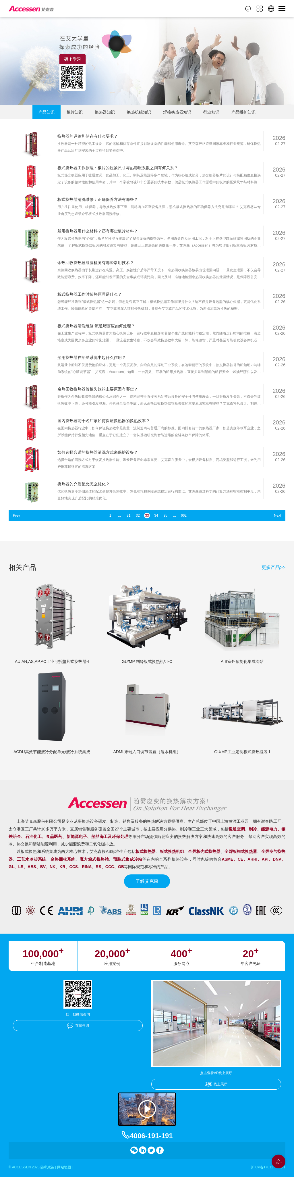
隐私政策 (47, 1167)
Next (277, 516)
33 (147, 516)
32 (138, 516)
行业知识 (211, 112)
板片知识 (75, 112)
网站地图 (64, 1167)
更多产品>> (273, 567)
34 (156, 516)
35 (165, 516)
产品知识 (46, 112)
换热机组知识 (139, 112)
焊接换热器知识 (177, 112)
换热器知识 (105, 112)
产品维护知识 (243, 112)
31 (128, 516)
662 (184, 516)
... (119, 516)
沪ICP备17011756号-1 (268, 1167)
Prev (16, 516)
